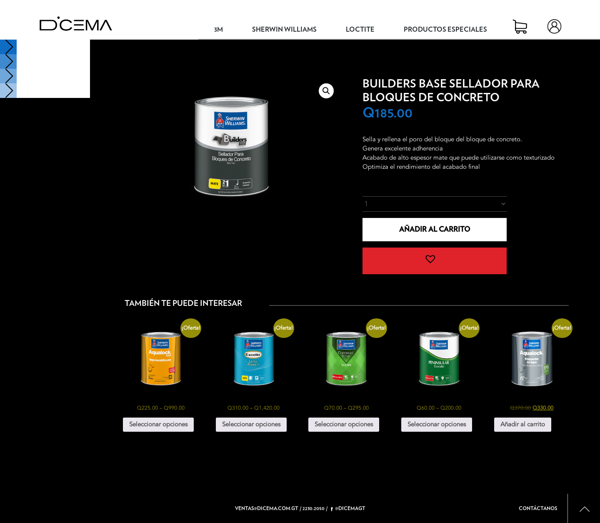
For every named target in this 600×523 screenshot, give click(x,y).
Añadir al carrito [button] (522, 424)
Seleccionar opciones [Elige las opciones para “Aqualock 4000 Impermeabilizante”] (158, 424)
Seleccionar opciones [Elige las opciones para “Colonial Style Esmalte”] (344, 424)
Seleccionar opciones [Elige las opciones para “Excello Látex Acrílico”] (251, 424)
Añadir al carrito (434, 229)
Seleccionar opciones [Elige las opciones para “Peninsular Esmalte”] (437, 424)
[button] (326, 90)
